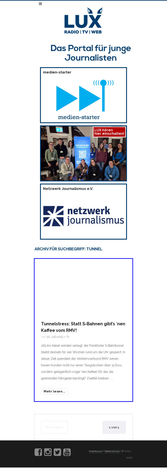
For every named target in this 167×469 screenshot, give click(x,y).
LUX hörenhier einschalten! (109, 132)
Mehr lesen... (54, 391)
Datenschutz (112, 451)
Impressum (96, 451)
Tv (68, 336)
